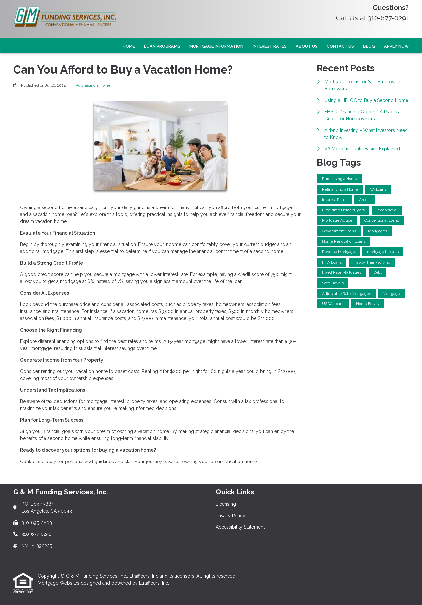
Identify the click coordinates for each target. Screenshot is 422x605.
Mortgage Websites (59, 583)
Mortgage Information (216, 46)
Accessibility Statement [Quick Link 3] (240, 527)
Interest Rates (269, 46)
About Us (306, 46)
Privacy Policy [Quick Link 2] (230, 515)
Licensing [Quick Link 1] (226, 504)
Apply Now (396, 46)
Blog (369, 46)
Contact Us (340, 46)
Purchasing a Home (93, 85)
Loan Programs (162, 46)
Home (129, 46)
